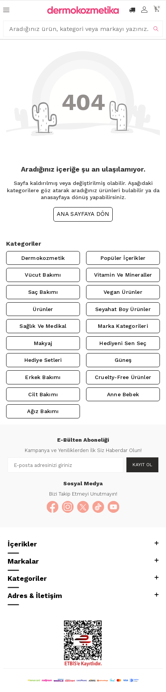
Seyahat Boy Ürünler (123, 309)
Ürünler (43, 309)
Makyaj (43, 343)
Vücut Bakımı (43, 275)
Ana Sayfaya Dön (83, 214)
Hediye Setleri (43, 360)
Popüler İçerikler (123, 258)
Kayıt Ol (142, 464)
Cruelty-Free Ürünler (123, 377)
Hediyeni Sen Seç (122, 343)
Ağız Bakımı (43, 411)
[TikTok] (98, 507)
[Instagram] (68, 507)
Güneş (123, 360)
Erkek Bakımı (43, 377)
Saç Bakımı (43, 292)
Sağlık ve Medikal (42, 326)
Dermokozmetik (43, 258)
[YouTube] (113, 507)
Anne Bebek (123, 394)
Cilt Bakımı (43, 394)
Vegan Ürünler (123, 292)
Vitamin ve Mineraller (123, 275)
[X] (83, 507)
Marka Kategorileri (123, 326)
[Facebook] (52, 507)
